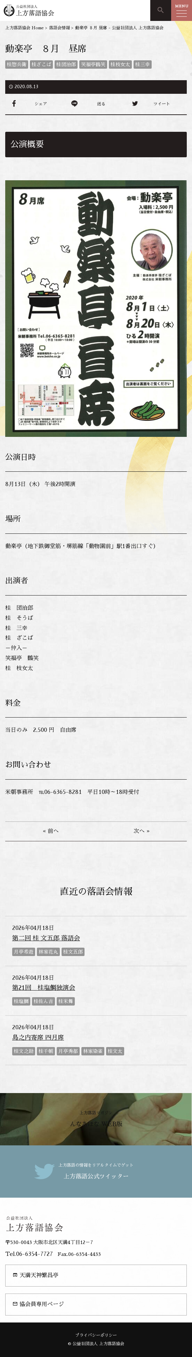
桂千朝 (46, 1051)
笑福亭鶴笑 (93, 64)
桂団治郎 (66, 64)
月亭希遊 (23, 951)
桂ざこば (41, 64)
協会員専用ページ (38, 1304)
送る (101, 104)
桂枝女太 (120, 64)
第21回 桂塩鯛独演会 (43, 988)
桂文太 (115, 1051)
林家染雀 (93, 1051)
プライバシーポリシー (96, 1335)
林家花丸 (48, 951)
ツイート (161, 104)
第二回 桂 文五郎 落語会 (46, 938)
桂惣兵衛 (16, 64)
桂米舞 (65, 1001)
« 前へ (51, 831)
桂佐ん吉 (43, 1001)
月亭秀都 (68, 1051)
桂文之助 (23, 1051)
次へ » (142, 831)
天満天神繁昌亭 (35, 1275)
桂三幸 (142, 64)
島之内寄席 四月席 (38, 1037)
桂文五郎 (73, 951)
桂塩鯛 (21, 1001)
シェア (40, 104)
